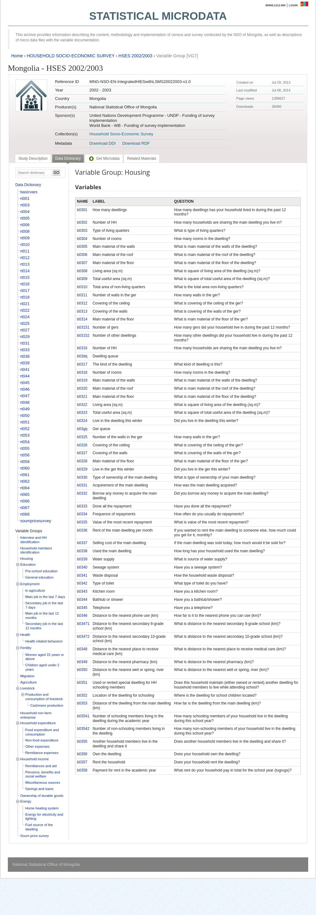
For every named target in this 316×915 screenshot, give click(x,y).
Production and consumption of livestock (44, 697)
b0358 (82, 770)
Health (25, 635)
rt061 (25, 474)
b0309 (82, 279)
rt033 (25, 349)
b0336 (82, 530)
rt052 (25, 428)
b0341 (82, 575)
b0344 (82, 599)
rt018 (25, 297)
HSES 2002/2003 (135, 55)
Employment (29, 584)
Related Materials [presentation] (141, 158)
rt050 (25, 415)
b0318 (82, 372)
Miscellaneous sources (42, 782)
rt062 (25, 481)
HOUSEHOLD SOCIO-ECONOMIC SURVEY (71, 55)
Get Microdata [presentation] (104, 158)
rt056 (25, 455)
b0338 (82, 551)
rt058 (25, 461)
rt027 (25, 330)
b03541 (83, 716)
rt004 (25, 211)
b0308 (82, 271)
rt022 (25, 310)
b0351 (82, 682)
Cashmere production (46, 705)
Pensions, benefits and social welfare (42, 774)
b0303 (82, 230)
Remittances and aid (41, 766)
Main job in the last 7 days (45, 597)
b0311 (82, 295)
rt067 (25, 507)
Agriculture (28, 682)
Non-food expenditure (42, 740)
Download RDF (136, 143)
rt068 (25, 514)
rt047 (25, 395)
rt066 (25, 501)
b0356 (82, 754)
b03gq (82, 429)
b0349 (82, 662)
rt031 (25, 343)
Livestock (27, 688)
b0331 (82, 485)
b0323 (82, 412)
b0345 (82, 608)
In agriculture (35, 590)
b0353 (82, 703)
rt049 (25, 409)
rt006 (25, 224)
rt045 (25, 382)
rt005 (25, 218)
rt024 (25, 317)
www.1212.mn (275, 5)
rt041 (25, 369)
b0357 (82, 762)
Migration (27, 676)
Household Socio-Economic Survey (121, 134)
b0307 (82, 263)
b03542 (83, 728)
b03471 (83, 623)
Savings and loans (39, 789)
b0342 (82, 583)
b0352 (82, 695)
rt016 (25, 284)
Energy (25, 801)
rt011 (25, 251)
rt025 (25, 323)
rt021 (25, 303)
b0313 (82, 311)
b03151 (83, 327)
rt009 (25, 238)
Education (28, 564)
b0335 (82, 522)
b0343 (82, 591)
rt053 (25, 435)
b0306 (82, 254)
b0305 (82, 246)
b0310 (82, 287)
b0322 (82, 405)
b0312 (82, 303)
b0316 (82, 348)
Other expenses (37, 746)
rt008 (25, 231)
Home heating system (42, 808)
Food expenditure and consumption (42, 732)
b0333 (82, 506)
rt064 (25, 488)
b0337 (82, 543)
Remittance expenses (42, 753)
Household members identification (36, 550)
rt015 (25, 277)
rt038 (25, 356)
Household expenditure (38, 723)
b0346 (82, 615)
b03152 (83, 335)
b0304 (82, 239)
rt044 (25, 376)
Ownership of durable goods (42, 796)
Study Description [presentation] (33, 158)
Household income (34, 759)
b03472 (83, 636)
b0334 (82, 514)
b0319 (82, 380)
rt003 (25, 205)
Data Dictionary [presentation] (68, 158)
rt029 (25, 336)
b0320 (82, 388)
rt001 (25, 198)
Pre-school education (41, 571)
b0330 (82, 477)
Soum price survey (34, 836)
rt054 (25, 441)
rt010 (25, 244)
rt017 (25, 290)
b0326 (82, 445)
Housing (26, 558)
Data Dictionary (28, 185)
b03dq (82, 356)
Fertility (25, 648)
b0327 (82, 453)
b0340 (82, 567)
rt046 (25, 389)
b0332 (82, 493)
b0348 (82, 649)
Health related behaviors (44, 641)
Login (293, 5)
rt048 (25, 402)
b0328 (82, 461)
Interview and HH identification (33, 540)
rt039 (25, 363)
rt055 (25, 448)
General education (39, 577)
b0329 (82, 469)
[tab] (33, 158)
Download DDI (102, 143)
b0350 (82, 670)
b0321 (82, 396)
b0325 (82, 437)
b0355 (82, 741)
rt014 (25, 270)
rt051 (25, 422)
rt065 (25, 494)
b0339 (82, 559)
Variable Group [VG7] (177, 55)
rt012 (25, 257)
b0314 (82, 319)
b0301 (82, 210)
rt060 (25, 468)
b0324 (82, 421)
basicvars (29, 192)
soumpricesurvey (35, 520)
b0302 (82, 222)
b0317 (82, 364)
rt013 (25, 264)
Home (17, 55)
